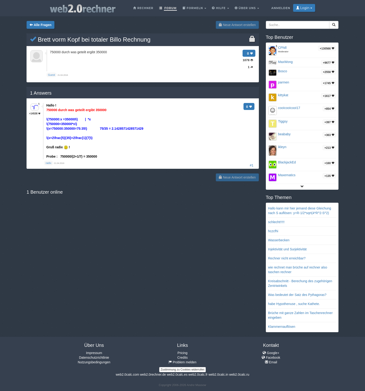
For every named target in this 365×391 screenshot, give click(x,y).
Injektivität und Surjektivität (287, 249)
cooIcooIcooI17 (289, 108)
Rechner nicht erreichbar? (287, 258)
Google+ (271, 353)
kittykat (283, 95)
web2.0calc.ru (239, 374)
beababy (284, 134)
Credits (182, 357)
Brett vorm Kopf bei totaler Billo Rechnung (90, 39)
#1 (251, 165)
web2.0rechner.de (153, 374)
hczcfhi (273, 231)
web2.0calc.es (177, 374)
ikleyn (282, 147)
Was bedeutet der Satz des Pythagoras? (297, 295)
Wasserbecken (279, 240)
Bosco (282, 71)
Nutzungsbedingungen (94, 362)
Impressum (94, 353)
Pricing (183, 353)
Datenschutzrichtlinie (94, 357)
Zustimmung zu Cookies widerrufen (182, 369)
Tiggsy (283, 121)
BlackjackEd (287, 162)
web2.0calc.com (127, 374)
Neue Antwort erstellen (237, 25)
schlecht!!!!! (276, 222)
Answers (40, 93)
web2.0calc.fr (197, 374)
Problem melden (182, 362)
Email (271, 362)
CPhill (282, 48)
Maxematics (287, 175)
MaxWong (285, 62)
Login (304, 8)
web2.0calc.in (218, 374)
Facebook (271, 357)
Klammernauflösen (281, 326)
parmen (283, 82)
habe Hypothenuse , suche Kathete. (294, 304)
